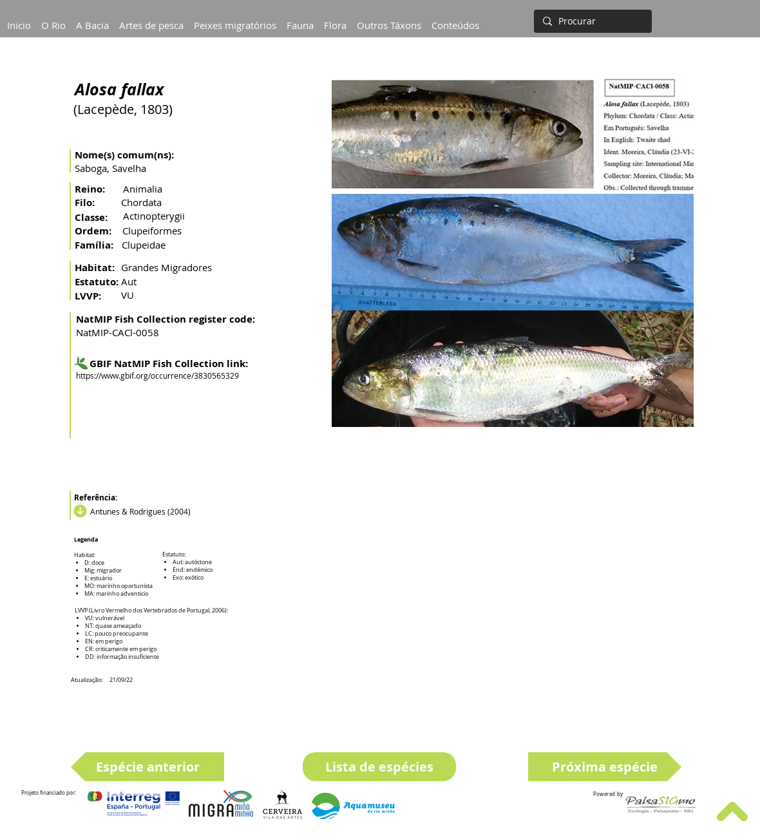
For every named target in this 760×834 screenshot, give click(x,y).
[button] (92, 19)
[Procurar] (591, 21)
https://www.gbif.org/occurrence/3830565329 (157, 375)
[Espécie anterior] (147, 766)
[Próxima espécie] (604, 766)
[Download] (79, 511)
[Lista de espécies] (379, 766)
